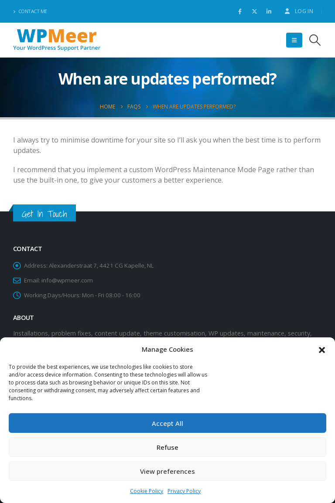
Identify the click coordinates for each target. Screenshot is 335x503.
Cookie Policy (146, 491)
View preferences (167, 471)
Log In (298, 11)
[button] (322, 349)
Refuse (167, 447)
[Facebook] (240, 11)
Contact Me (30, 11)
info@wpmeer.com (67, 280)
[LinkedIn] (269, 11)
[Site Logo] (56, 40)
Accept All (167, 423)
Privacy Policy (184, 491)
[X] (254, 11)
